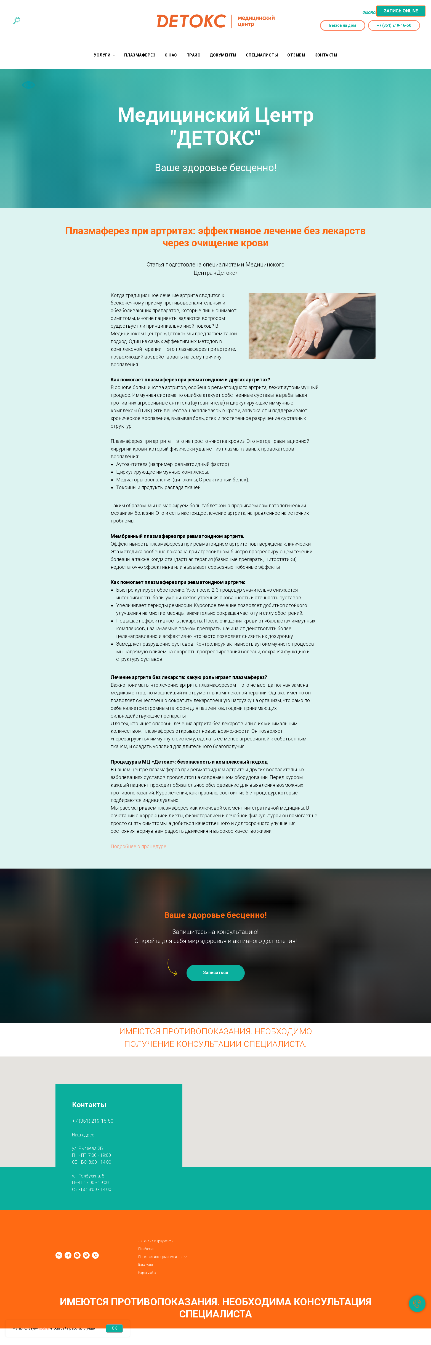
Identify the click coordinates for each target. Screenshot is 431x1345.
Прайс (194, 55)
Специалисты (262, 55)
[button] (216, 973)
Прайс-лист (147, 1249)
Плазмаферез (140, 55)
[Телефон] (95, 1255)
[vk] (58, 1255)
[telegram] (68, 1255)
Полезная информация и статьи (162, 1257)
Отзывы (296, 55)
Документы (223, 55)
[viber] (86, 1255)
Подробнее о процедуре (138, 846)
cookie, (44, 1328)
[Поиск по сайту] (16, 21)
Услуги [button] (102, 55)
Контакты (326, 55)
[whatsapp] (77, 1255)
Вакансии (145, 1264)
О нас (171, 55)
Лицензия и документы (155, 1241)
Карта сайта (147, 1272)
